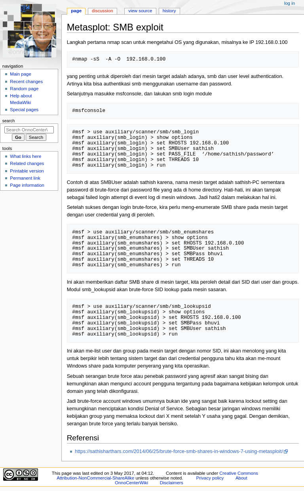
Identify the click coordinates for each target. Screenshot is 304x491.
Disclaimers (171, 482)
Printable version (27, 171)
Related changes (27, 163)
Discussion (102, 10)
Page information (27, 185)
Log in (289, 3)
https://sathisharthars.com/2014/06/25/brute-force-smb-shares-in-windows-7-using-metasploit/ (179, 451)
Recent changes (26, 81)
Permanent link (25, 178)
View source (140, 10)
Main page (20, 74)
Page (76, 10)
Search (8, 120)
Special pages (24, 109)
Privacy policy (210, 478)
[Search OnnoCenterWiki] (29, 129)
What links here (25, 156)
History (169, 10)
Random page (24, 88)
